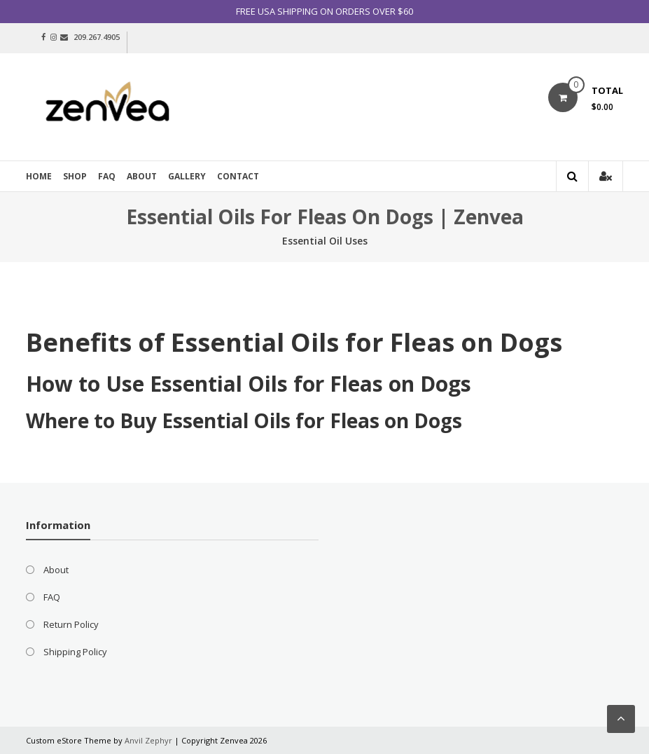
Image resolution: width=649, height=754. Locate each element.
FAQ (107, 176)
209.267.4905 (97, 37)
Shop (75, 176)
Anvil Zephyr (148, 740)
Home (39, 176)
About (142, 176)
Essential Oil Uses (325, 240)
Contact (238, 176)
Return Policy (71, 624)
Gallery (187, 176)
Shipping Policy (75, 651)
